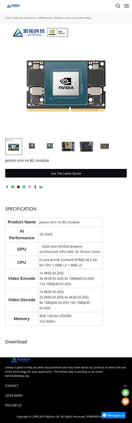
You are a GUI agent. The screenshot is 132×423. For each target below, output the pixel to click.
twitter (18, 187)
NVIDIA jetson (45, 17)
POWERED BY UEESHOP (101, 416)
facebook (7, 187)
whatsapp (24, 187)
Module (59, 17)
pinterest (30, 187)
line (13, 187)
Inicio (8, 17)
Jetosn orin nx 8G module (78, 17)
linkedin (41, 187)
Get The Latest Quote (66, 173)
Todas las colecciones (24, 17)
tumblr (35, 187)
